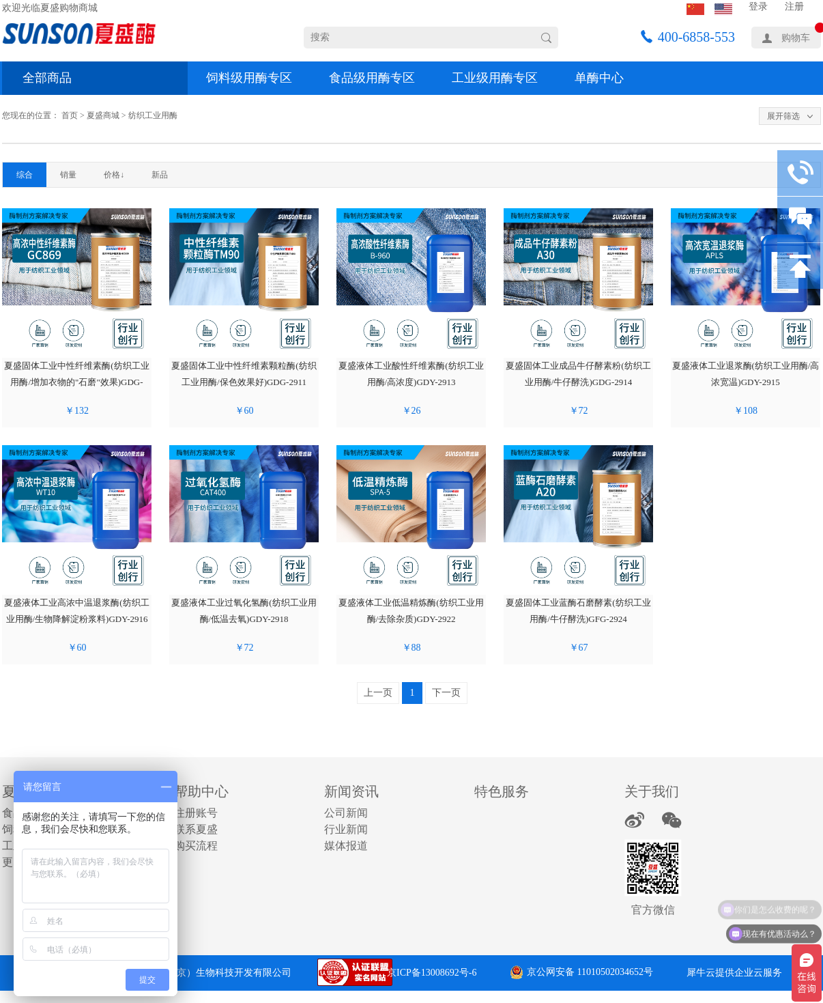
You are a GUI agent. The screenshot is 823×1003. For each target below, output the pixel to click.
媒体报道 (346, 845)
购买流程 (196, 845)
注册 (794, 6)
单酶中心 (599, 78)
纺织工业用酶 (152, 115)
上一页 (378, 693)
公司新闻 (346, 813)
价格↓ (114, 175)
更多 (13, 862)
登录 (758, 6)
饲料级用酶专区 (249, 78)
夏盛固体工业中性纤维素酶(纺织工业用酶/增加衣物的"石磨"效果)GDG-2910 (76, 382)
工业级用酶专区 (495, 78)
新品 (159, 175)
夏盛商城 (103, 115)
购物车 (795, 38)
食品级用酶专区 (372, 78)
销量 (68, 175)
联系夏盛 (196, 829)
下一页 (446, 693)
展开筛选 (783, 116)
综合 (24, 175)
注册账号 (196, 813)
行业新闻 (346, 829)
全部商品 (47, 78)
